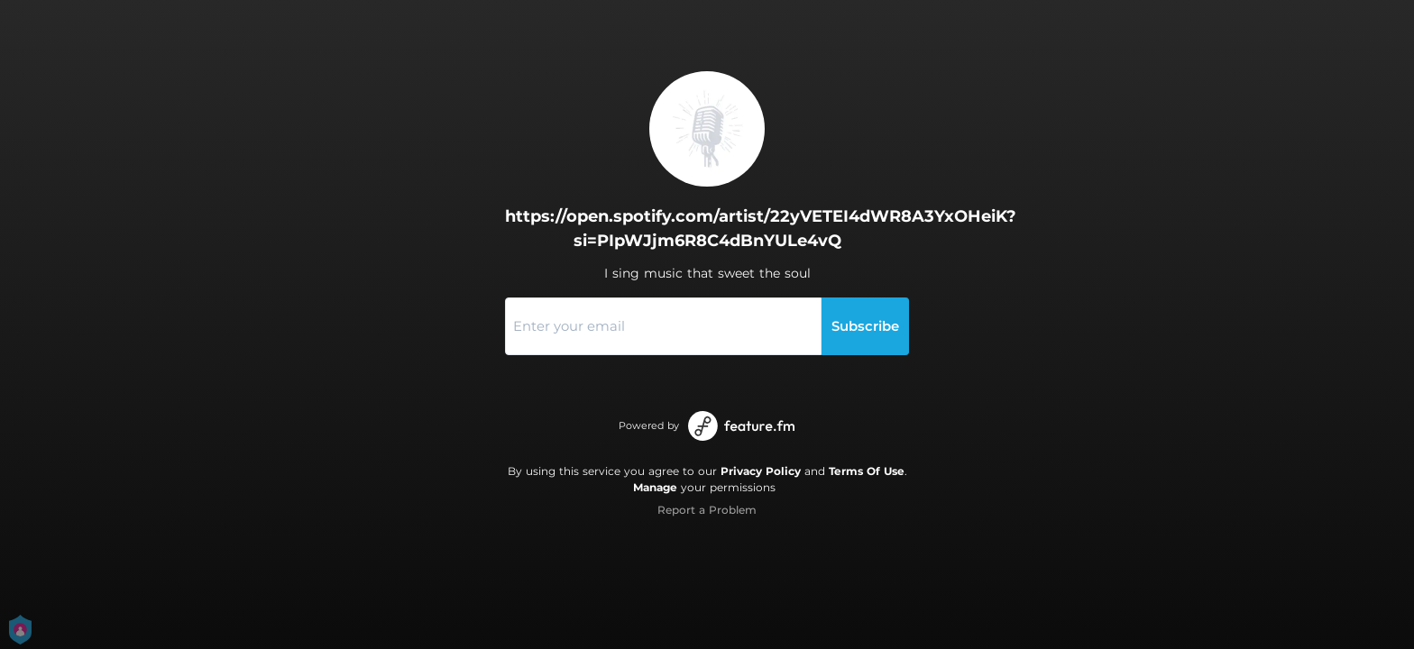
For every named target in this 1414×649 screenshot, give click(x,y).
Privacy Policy (761, 471)
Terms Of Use (866, 471)
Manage (655, 487)
